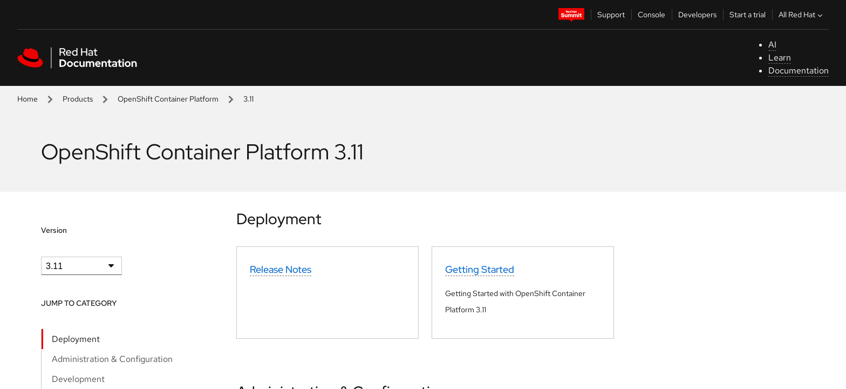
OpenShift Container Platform (168, 99)
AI (772, 44)
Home (27, 99)
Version (54, 230)
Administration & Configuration (112, 359)
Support (611, 14)
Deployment (76, 339)
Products (78, 99)
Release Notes (280, 269)
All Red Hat (802, 14)
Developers (697, 14)
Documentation (798, 70)
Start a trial (747, 14)
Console (651, 14)
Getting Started (479, 269)
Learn (779, 57)
